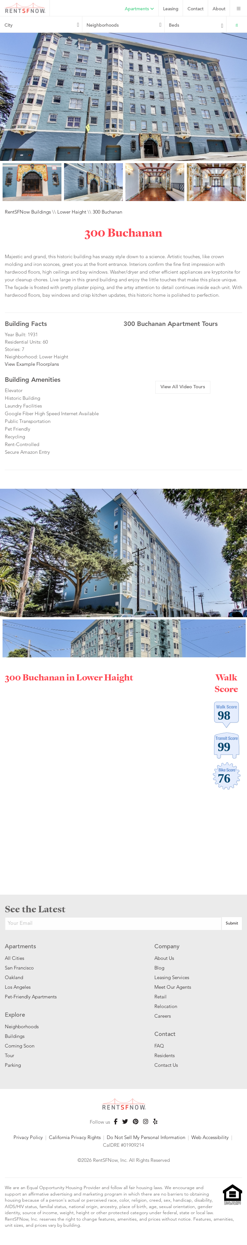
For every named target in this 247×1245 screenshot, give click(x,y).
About (219, 9)
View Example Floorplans (32, 364)
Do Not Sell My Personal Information (146, 1137)
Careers (162, 1016)
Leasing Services (171, 977)
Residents (164, 1055)
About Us (164, 958)
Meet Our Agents (172, 987)
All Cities (14, 958)
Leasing (170, 9)
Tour (9, 1055)
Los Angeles (18, 987)
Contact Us (166, 1065)
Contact (196, 9)
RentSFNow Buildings (28, 212)
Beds (174, 25)
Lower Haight (71, 212)
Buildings (14, 1036)
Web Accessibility (210, 1137)
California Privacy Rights (75, 1137)
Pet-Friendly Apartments (31, 997)
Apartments (139, 9)
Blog (159, 968)
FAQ (159, 1046)
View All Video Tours (182, 387)
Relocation (165, 1006)
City (9, 25)
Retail (160, 997)
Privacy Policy (28, 1137)
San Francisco (19, 968)
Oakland (14, 977)
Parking (13, 1065)
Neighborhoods (103, 25)
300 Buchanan (107, 212)
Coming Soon (19, 1046)
